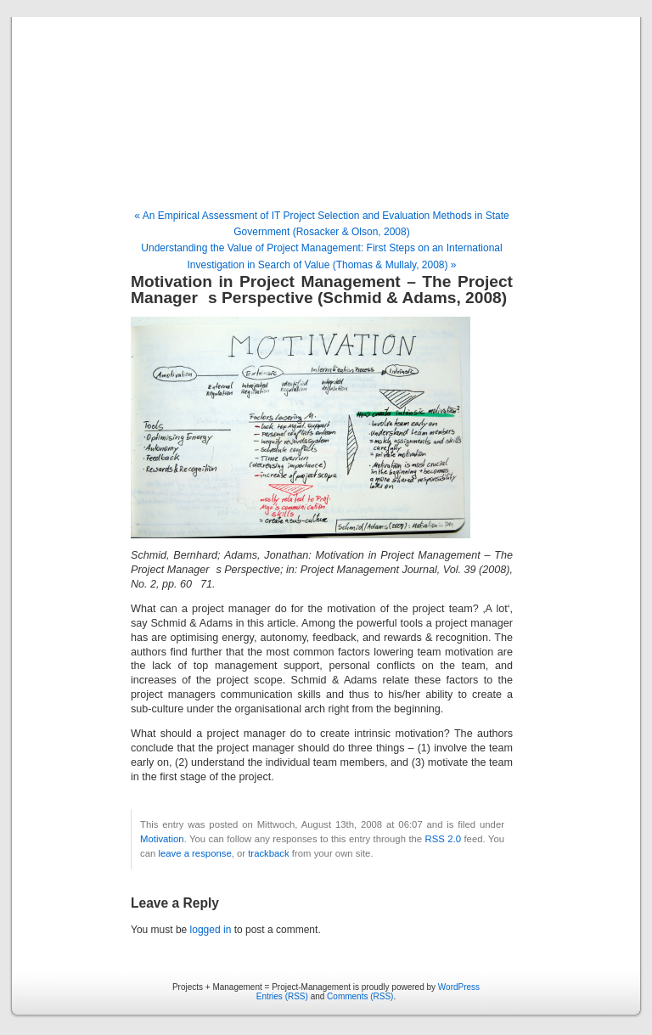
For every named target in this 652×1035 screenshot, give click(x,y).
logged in (211, 930)
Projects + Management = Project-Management (326, 114)
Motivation (162, 839)
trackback (268, 853)
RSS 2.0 (443, 839)
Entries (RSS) (282, 996)
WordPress (459, 987)
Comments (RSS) (360, 996)
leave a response (194, 853)
